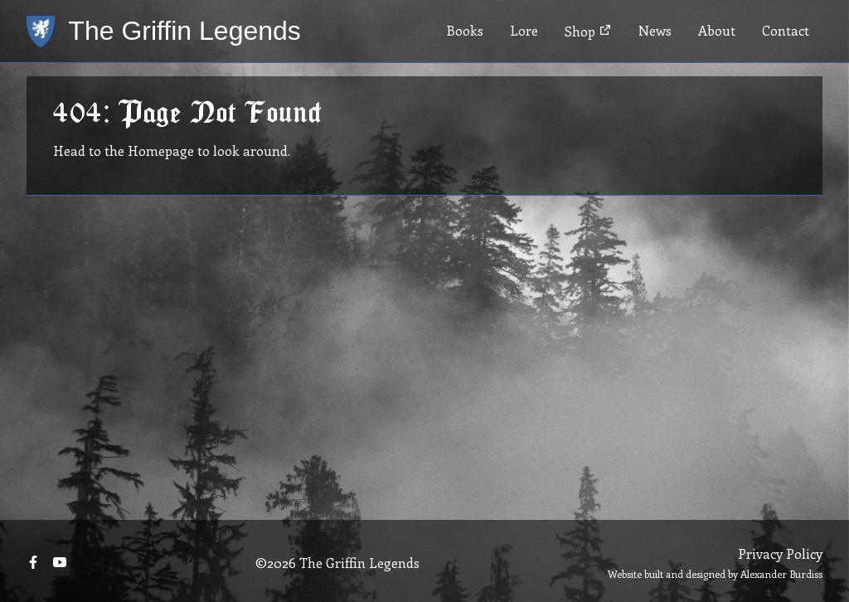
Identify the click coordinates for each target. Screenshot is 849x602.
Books (464, 30)
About (716, 30)
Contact (785, 30)
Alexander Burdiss (781, 573)
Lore (524, 30)
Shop (588, 31)
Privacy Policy (780, 553)
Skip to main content (64, 0)
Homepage (161, 150)
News (655, 30)
